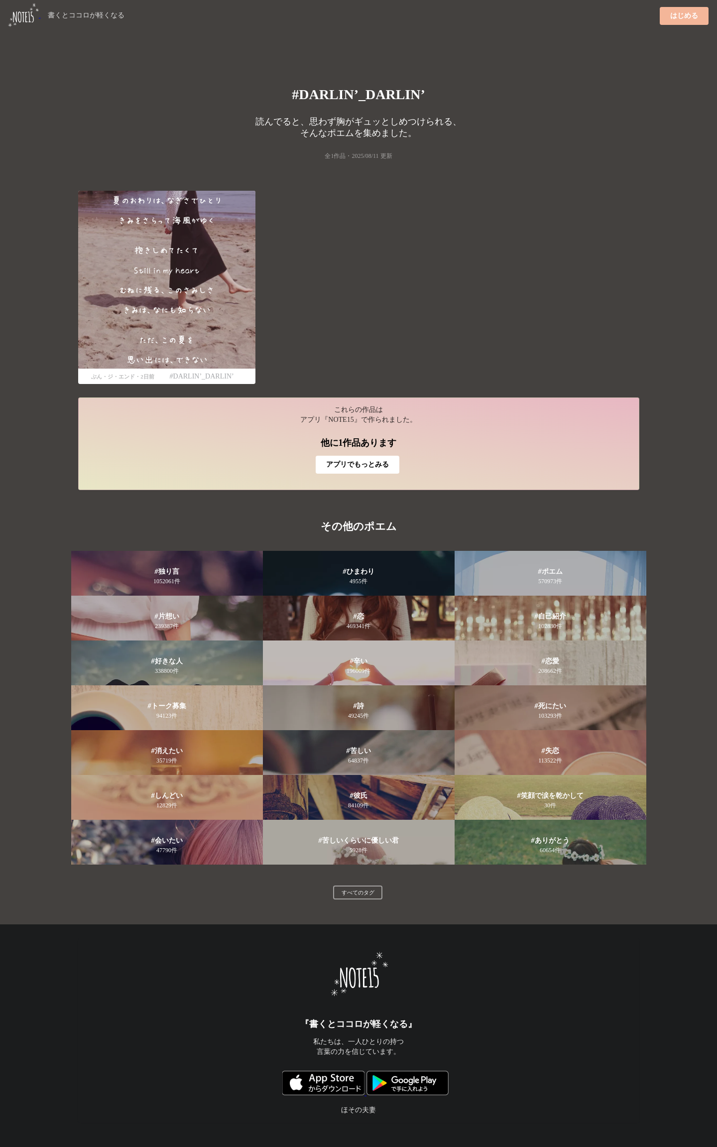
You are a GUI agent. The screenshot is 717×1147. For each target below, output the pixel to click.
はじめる (684, 15)
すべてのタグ (358, 892)
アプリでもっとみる (357, 464)
